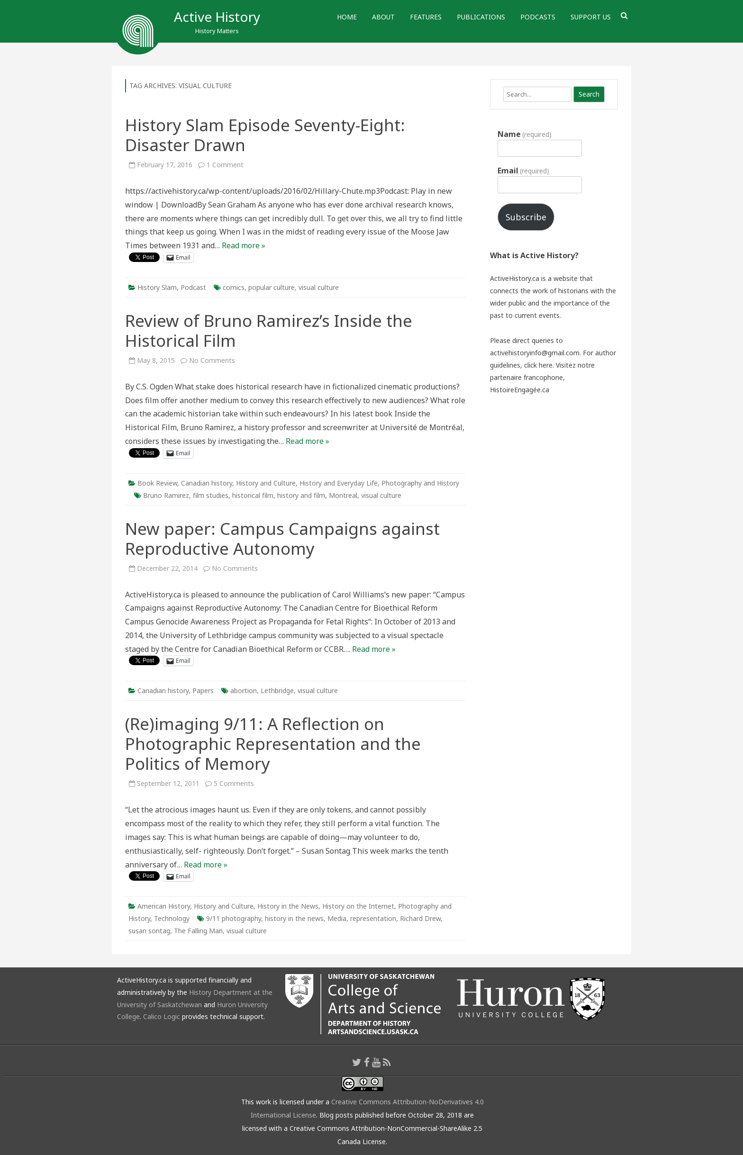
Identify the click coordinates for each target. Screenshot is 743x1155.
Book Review (157, 482)
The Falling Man (198, 930)
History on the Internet (358, 906)
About (383, 16)
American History (163, 906)
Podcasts (537, 16)
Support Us (591, 16)
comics (234, 287)
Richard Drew (420, 918)
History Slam (157, 287)
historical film (252, 495)
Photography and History (420, 482)
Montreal (343, 495)
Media (336, 918)
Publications (481, 16)
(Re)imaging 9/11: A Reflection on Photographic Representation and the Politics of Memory (273, 744)
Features (426, 16)
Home (347, 16)
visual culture (319, 287)
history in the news (294, 918)
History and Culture (266, 482)
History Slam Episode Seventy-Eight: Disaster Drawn (265, 135)
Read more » (243, 245)
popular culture (271, 287)
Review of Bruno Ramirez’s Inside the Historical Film (268, 330)
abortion (243, 690)
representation (373, 918)
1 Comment (225, 164)
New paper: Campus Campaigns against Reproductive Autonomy (282, 538)
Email (523, 170)
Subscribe (526, 217)
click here (538, 365)
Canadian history (206, 482)
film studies (210, 495)
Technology (172, 918)
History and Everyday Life (338, 482)
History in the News (287, 906)
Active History (217, 16)
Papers (203, 690)
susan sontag (149, 930)
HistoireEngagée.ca (519, 389)
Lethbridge (277, 690)
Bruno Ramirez (166, 495)
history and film (301, 495)
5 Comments (234, 783)
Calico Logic (161, 1016)
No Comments (212, 360)
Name (525, 134)
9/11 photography (233, 918)
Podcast (193, 287)
